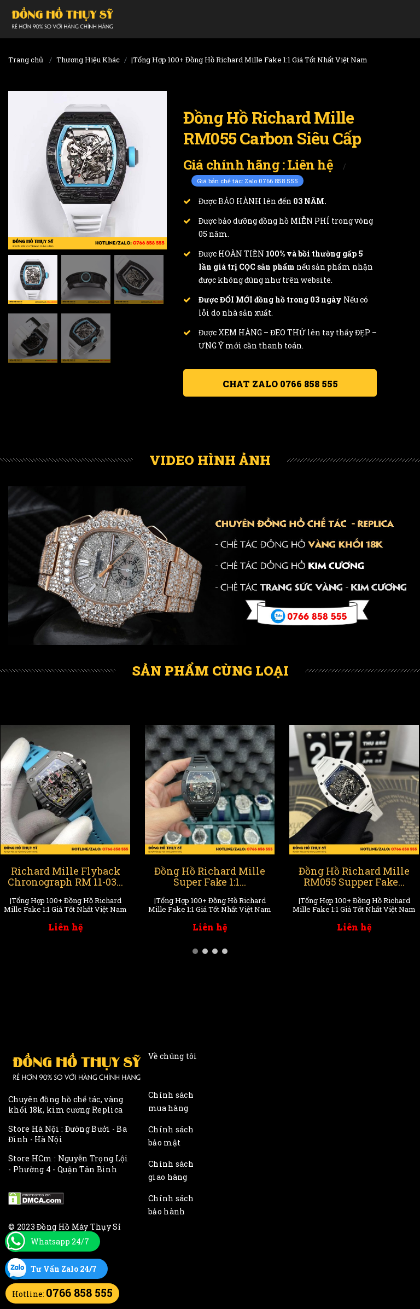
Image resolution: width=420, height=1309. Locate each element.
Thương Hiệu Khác (88, 60)
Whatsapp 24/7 (60, 1241)
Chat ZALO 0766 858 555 (280, 383)
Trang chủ (25, 60)
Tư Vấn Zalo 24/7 (64, 1269)
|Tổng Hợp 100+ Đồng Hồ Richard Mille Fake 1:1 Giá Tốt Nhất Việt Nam (249, 60)
